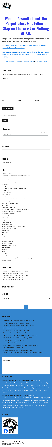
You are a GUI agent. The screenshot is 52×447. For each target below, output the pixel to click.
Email (20, 100)
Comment (5, 78)
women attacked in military (27, 61)
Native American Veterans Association (11, 211)
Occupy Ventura (6, 220)
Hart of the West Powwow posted (13, 340)
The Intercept (5, 235)
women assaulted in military (13, 61)
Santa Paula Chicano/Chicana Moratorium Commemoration (20, 345)
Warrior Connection (7, 256)
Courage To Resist (6, 192)
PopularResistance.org (7, 224)
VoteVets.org (5, 249)
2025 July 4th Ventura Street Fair (13, 347)
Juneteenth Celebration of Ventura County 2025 (17, 350)
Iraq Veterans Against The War (9, 201)
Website (37, 100)
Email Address (7, 134)
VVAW (3, 251)
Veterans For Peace (6, 247)
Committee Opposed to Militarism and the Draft (14, 188)
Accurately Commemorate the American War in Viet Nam (16, 175)
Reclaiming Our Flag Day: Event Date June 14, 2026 (15, 271)
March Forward (5, 205)
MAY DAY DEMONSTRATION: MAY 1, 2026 (13, 273)
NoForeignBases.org (7, 218)
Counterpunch (5, 190)
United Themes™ (7, 444)
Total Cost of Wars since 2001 (9, 239)
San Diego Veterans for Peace (9, 228)
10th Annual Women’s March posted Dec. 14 (16, 333)
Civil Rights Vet (5, 184)
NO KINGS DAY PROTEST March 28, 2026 (13, 279)
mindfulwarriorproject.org (8, 207)
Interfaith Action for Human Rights (10, 197)
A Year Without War (6, 173)
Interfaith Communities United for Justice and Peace (14, 199)
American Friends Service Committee (11, 178)
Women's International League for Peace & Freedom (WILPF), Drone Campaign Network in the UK (26, 258)
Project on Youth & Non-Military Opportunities (13, 226)
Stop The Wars (5, 232)
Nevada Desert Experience (8, 213)
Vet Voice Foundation (7, 243)
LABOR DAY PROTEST (10, 343)
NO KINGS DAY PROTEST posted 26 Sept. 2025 (17, 338)
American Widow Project (8, 180)
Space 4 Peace (5, 230)
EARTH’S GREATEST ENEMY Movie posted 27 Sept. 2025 (20, 335)
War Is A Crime (5, 254)
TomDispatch (5, 237)
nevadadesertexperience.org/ (9, 216)
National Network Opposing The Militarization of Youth (15, 209)
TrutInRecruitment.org (7, 241)
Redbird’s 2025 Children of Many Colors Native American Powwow (23, 352)
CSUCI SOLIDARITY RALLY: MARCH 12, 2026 (13, 277)
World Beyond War (6, 162)
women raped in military (41, 61)
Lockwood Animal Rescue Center (10, 203)
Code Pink (4, 186)
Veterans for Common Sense (9, 245)
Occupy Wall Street (6, 222)
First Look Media (6, 194)
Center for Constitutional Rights (9, 182)
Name (4, 100)
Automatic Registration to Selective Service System (15, 275)
